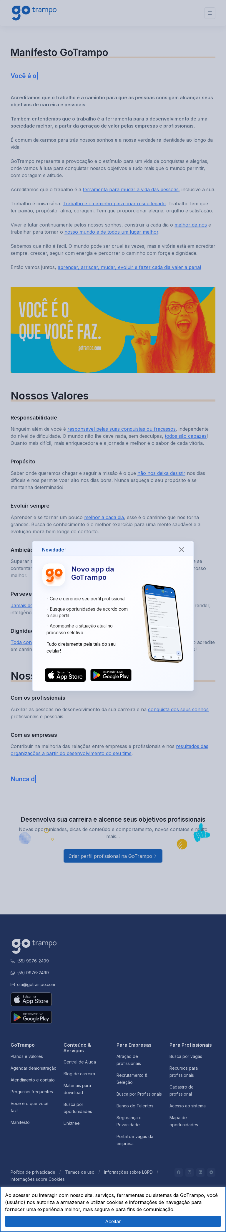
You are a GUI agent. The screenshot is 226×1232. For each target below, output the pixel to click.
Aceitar (113, 1221)
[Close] (182, 549)
